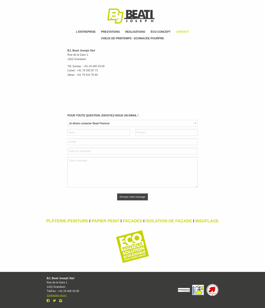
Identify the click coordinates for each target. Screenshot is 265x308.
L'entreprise (86, 31)
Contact (182, 31)
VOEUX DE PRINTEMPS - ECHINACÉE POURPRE (132, 38)
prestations (110, 31)
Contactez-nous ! (57, 295)
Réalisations (135, 31)
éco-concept (161, 31)
